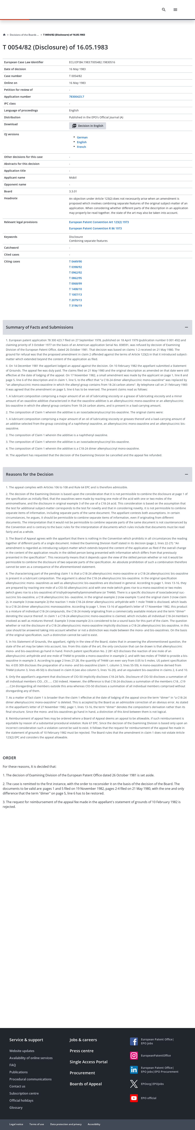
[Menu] (175, 9)
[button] (97, 327)
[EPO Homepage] (24, 9)
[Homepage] (4, 34)
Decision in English (87, 125)
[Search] (164, 9)
